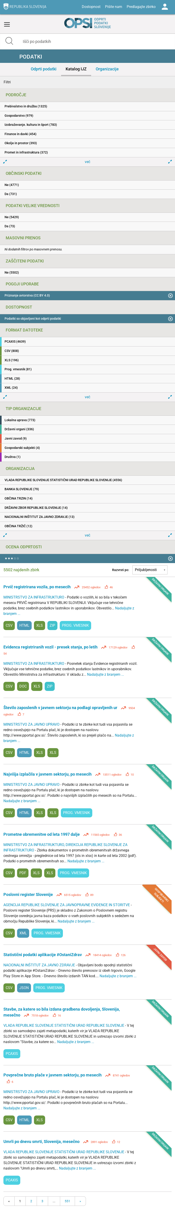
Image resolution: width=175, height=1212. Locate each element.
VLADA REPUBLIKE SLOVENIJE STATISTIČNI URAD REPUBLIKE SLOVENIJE (64, 1025)
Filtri (7, 82)
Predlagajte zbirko (141, 7)
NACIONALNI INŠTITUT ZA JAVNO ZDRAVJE (39, 965)
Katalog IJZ (76, 69)
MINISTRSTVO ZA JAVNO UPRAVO (31, 724)
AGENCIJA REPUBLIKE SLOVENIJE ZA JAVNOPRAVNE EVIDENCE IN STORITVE (67, 905)
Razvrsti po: (120, 570)
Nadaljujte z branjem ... (105, 674)
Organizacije (107, 69)
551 (67, 1201)
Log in (165, 7)
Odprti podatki (44, 69)
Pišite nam (113, 7)
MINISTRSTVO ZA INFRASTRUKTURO (34, 597)
